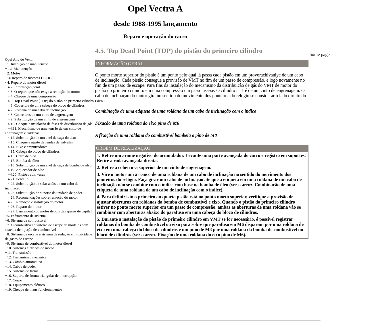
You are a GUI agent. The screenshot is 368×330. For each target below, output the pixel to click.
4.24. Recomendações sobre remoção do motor (43, 197)
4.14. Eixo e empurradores (27, 147)
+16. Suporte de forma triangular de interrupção (40, 275)
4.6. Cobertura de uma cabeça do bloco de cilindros (46, 105)
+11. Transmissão (18, 252)
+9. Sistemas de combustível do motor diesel (38, 243)
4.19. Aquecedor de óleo (26, 170)
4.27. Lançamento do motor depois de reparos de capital (50, 211)
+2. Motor (12, 73)
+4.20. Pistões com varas (26, 174)
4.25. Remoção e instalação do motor (35, 202)
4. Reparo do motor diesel (26, 82)
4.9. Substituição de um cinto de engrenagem (41, 119)
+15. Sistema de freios (21, 271)
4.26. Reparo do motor (24, 206)
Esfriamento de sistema (28, 216)
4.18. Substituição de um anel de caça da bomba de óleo (49, 165)
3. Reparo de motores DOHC (29, 78)
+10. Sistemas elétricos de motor (29, 248)
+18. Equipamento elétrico (25, 285)
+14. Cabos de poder (20, 266)
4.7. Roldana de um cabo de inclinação (37, 110)
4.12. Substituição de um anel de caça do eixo (42, 137)
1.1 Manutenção (20, 68)
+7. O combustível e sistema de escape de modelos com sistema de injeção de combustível (46, 227)
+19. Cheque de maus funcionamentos (33, 289)
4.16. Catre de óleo (22, 156)
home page (320, 54)
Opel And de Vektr (19, 59)
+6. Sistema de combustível (25, 220)
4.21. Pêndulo (18, 179)
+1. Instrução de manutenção (26, 64)
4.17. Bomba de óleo (23, 160)
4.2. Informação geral (24, 87)
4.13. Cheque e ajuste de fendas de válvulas (40, 142)
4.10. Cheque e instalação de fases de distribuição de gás (50, 124)
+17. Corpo (13, 280)
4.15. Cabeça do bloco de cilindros (34, 151)
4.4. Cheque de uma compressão (32, 96)
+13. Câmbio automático (23, 262)
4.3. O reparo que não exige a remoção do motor (44, 91)
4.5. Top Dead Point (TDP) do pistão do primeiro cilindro (51, 101)
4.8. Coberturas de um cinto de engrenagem (40, 114)
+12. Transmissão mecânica (25, 257)
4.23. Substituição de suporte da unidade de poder (45, 193)
